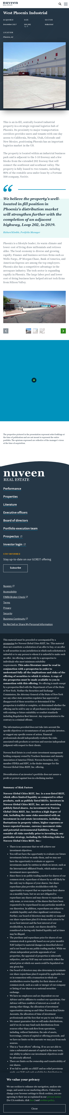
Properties (10, 497)
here (32, 1100)
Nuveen (9, 586)
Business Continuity (15, 619)
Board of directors (15, 520)
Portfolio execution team (20, 528)
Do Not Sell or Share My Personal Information (28, 625)
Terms (6, 603)
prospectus (8, 643)
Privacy (7, 608)
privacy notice (54, 1097)
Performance (12, 489)
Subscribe (15, 567)
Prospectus (13, 536)
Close (34, 1109)
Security (7, 614)
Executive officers (15, 513)
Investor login (14, 544)
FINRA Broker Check (15, 597)
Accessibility (10, 592)
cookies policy (47, 1100)
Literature (10, 505)
